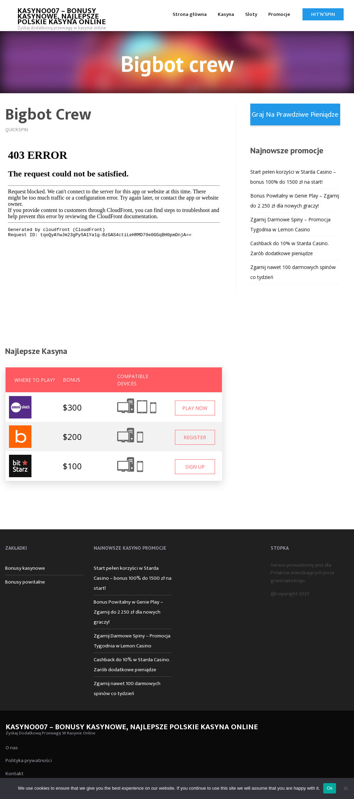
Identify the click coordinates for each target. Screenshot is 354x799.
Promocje (279, 14)
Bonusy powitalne (25, 582)
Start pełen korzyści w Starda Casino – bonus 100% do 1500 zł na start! (132, 578)
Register (195, 437)
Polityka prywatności (29, 760)
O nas (12, 747)
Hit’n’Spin (323, 14)
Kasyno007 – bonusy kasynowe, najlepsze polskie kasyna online (61, 16)
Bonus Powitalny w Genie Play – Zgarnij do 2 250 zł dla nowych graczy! (128, 612)
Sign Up (195, 466)
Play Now (194, 408)
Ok (330, 788)
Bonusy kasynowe (25, 568)
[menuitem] (189, 14)
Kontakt (15, 773)
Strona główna (190, 14)
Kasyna (226, 14)
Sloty (251, 14)
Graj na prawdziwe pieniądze (295, 114)
